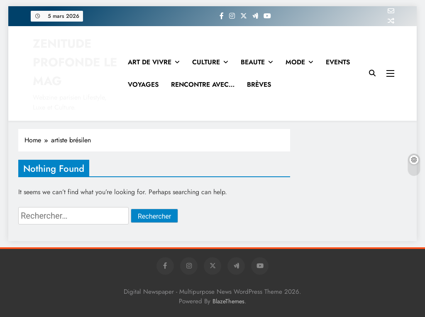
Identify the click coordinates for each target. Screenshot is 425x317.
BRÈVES (259, 84)
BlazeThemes (228, 301)
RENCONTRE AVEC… (202, 84)
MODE (295, 62)
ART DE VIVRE (149, 62)
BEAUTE (253, 62)
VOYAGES (143, 84)
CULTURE (206, 62)
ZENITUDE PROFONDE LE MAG (75, 62)
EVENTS (338, 62)
